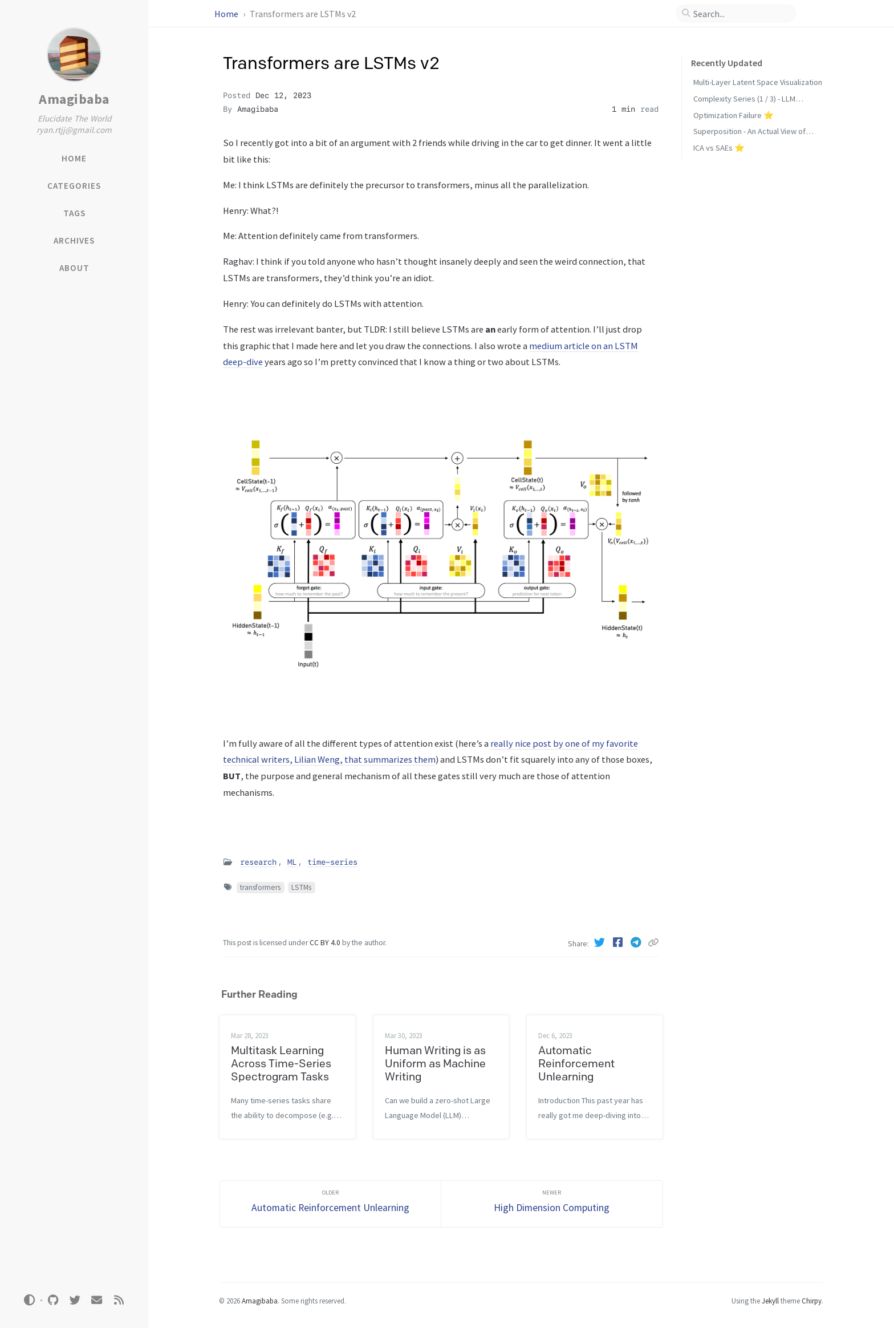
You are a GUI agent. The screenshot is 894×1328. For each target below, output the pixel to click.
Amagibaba (74, 99)
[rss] (118, 1300)
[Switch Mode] (29, 1300)
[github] (53, 1300)
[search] (740, 13)
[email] (97, 1300)
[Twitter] (601, 942)
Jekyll (770, 1300)
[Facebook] (619, 942)
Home (227, 13)
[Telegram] (637, 942)
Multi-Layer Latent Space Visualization (757, 82)
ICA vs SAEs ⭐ (719, 148)
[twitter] (75, 1300)
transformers (260, 887)
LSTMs (301, 887)
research (258, 862)
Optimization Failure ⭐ (733, 115)
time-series (332, 862)
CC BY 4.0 (326, 943)
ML (291, 862)
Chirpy (812, 1300)
